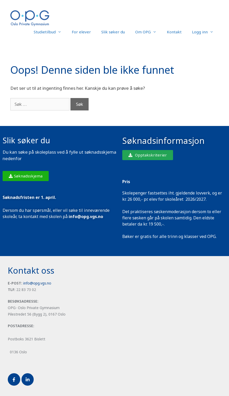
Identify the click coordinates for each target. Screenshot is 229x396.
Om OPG (148, 32)
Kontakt (174, 31)
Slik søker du (113, 31)
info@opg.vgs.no (37, 283)
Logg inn (205, 32)
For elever (81, 31)
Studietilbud (50, 32)
